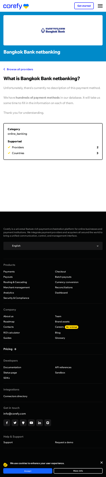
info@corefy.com (14, 413)
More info (78, 471)
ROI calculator (11, 332)
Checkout (60, 271)
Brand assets (62, 321)
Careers (66, 326)
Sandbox (60, 372)
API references (63, 367)
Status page (10, 372)
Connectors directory (15, 396)
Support (8, 442)
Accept (27, 471)
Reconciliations (64, 287)
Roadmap (8, 321)
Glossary (60, 337)
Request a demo (64, 442)
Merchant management (16, 287)
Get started (84, 5)
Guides (7, 337)
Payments (9, 271)
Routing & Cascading (15, 282)
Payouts (8, 276)
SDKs (6, 377)
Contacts (8, 326)
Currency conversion (66, 282)
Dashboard (61, 292)
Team (58, 316)
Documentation (12, 367)
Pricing (8, 349)
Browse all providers (18, 69)
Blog (57, 332)
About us (8, 316)
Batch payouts (63, 276)
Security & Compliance (16, 297)
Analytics (8, 292)
